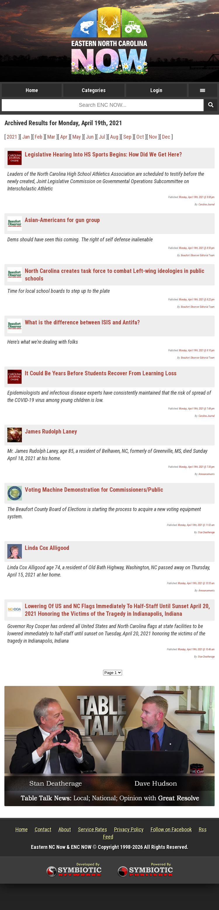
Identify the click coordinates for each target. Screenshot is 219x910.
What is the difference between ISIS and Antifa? (82, 322)
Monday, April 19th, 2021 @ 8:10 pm (197, 350)
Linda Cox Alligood (47, 547)
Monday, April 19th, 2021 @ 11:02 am (196, 525)
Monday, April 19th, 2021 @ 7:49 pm (197, 408)
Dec (166, 137)
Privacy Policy (129, 829)
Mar (51, 137)
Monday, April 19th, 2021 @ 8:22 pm (197, 299)
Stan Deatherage (206, 532)
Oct (140, 137)
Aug (114, 137)
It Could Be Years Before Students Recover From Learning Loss (100, 373)
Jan (26, 137)
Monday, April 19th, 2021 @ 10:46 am (196, 649)
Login (156, 90)
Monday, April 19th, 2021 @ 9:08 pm (197, 197)
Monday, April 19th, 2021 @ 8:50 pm (197, 248)
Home (32, 90)
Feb (38, 137)
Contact (43, 829)
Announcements (207, 474)
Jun (90, 137)
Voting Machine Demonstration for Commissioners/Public (94, 489)
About (64, 829)
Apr (63, 137)
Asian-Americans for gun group (62, 219)
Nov (153, 137)
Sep (127, 137)
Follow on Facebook (171, 829)
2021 (12, 137)
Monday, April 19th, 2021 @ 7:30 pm (197, 466)
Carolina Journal (207, 204)
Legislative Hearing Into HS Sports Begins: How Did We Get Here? (103, 154)
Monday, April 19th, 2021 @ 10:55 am (196, 583)
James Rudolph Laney (51, 431)
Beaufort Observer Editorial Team (198, 255)
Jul (102, 137)
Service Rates (92, 829)
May (76, 137)
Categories (94, 90)
